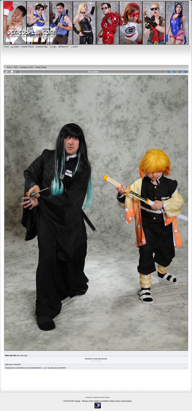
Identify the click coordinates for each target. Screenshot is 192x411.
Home (9, 67)
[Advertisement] (96, 56)
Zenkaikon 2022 (26, 67)
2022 (16, 67)
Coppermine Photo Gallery (101, 397)
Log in (44, 368)
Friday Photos (41, 67)
